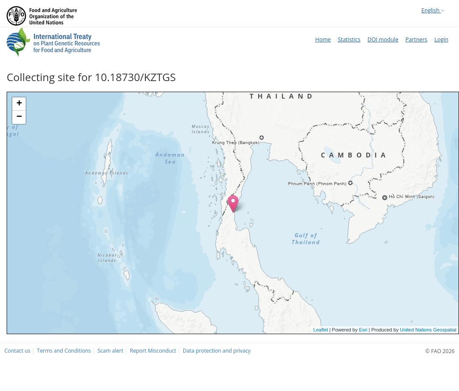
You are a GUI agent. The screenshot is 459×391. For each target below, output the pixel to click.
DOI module (383, 39)
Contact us (17, 350)
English (432, 10)
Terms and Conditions (64, 350)
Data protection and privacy (216, 350)
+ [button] (19, 104)
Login (441, 39)
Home (322, 39)
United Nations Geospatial (428, 329)
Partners (417, 39)
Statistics (349, 39)
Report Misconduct (153, 350)
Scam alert (110, 350)
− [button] (19, 117)
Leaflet (320, 329)
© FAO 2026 (440, 350)
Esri (363, 329)
